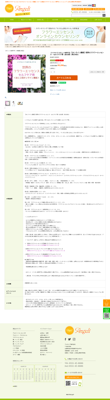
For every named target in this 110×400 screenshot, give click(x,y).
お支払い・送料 (69, 19)
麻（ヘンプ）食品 (17, 339)
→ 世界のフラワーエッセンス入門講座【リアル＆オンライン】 (43, 245)
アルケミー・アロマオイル (20, 335)
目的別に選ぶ (40, 19)
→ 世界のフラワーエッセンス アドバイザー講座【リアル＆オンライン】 (45, 250)
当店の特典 (55, 19)
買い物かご (43, 354)
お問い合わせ (98, 19)
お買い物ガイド (44, 335)
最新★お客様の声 (45, 337)
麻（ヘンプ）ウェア (18, 344)
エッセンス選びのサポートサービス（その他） (34, 45)
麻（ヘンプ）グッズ (18, 341)
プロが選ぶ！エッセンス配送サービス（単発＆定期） (83, 45)
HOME (12, 19)
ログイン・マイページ (46, 352)
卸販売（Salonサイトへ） (47, 339)
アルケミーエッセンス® (19, 333)
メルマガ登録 (43, 348)
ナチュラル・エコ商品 (19, 350)
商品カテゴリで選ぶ (26, 19)
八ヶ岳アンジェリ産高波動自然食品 (22, 352)
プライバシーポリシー (46, 344)
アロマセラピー (17, 346)
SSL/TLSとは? (70, 394)
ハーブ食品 (16, 348)
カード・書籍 (16, 354)
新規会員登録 (83, 19)
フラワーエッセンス (18, 337)
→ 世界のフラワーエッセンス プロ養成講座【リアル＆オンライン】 (43, 256)
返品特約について (55, 86)
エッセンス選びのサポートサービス (58, 45)
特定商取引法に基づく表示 (47, 341)
